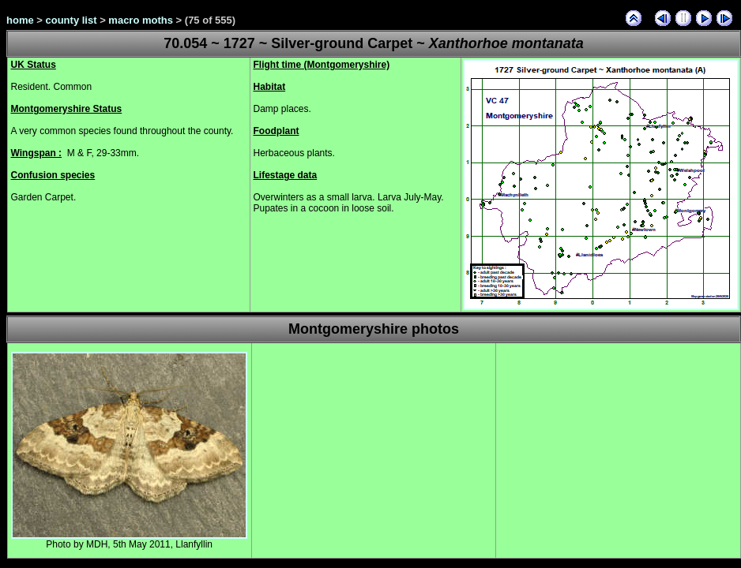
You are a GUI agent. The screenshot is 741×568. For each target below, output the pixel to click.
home (20, 20)
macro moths (140, 20)
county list (71, 20)
